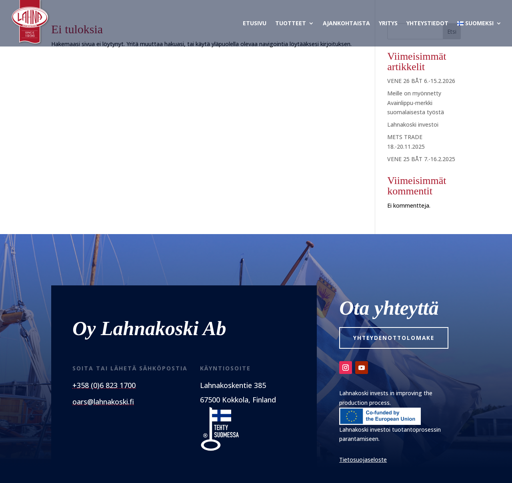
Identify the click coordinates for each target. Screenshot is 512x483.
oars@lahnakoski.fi (103, 401)
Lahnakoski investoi (412, 124)
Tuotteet (290, 23)
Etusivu (254, 23)
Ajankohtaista (346, 23)
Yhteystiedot (427, 23)
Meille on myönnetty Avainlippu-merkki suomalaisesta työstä (415, 102)
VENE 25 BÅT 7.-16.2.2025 (421, 159)
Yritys (388, 23)
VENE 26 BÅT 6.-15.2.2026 (421, 81)
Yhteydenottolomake (396, 338)
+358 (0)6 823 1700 (104, 385)
